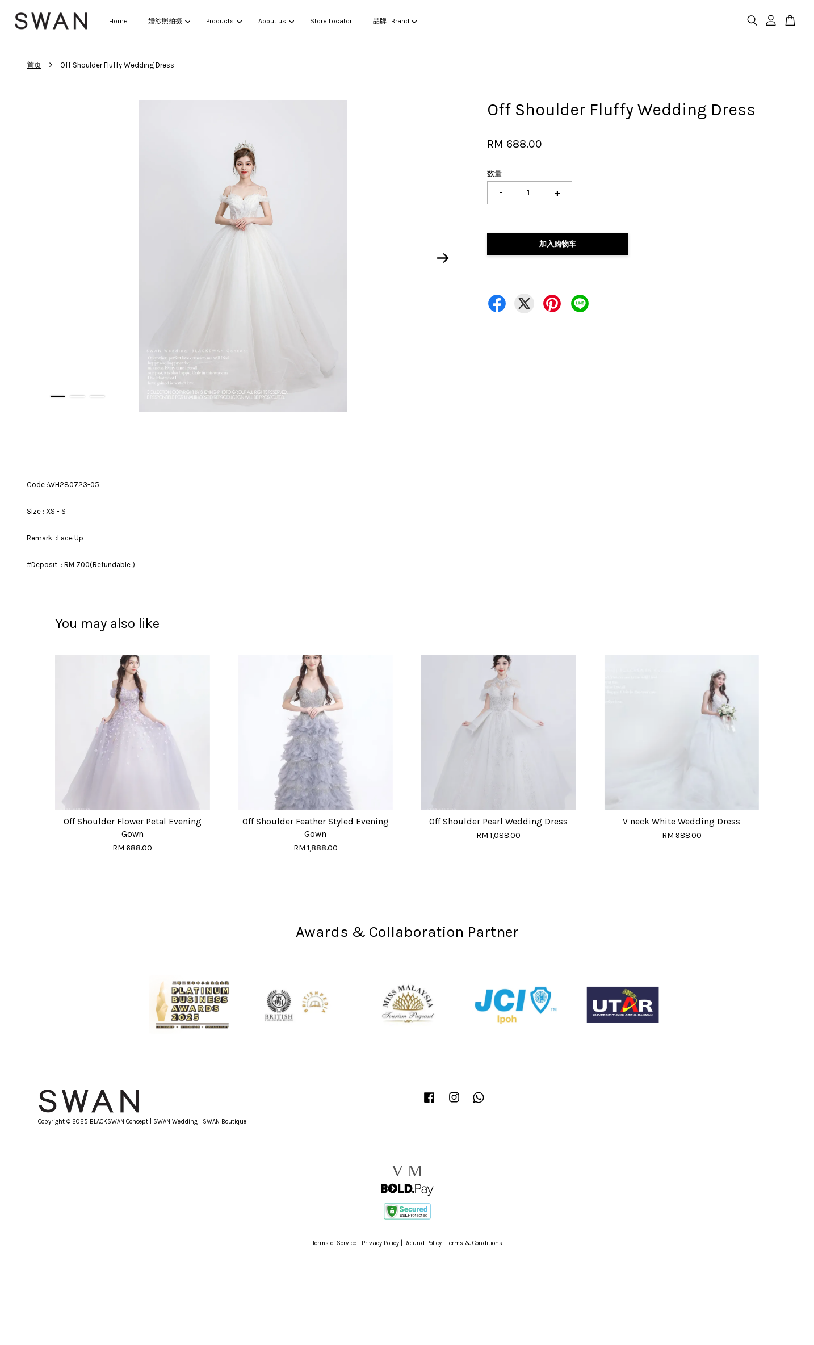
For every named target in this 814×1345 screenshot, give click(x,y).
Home (118, 21)
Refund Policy (423, 1243)
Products (224, 21)
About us (276, 21)
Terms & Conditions (474, 1243)
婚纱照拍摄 (169, 21)
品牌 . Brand (395, 21)
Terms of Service (334, 1243)
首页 (34, 65)
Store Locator (331, 21)
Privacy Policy (380, 1243)
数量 (494, 173)
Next (443, 258)
